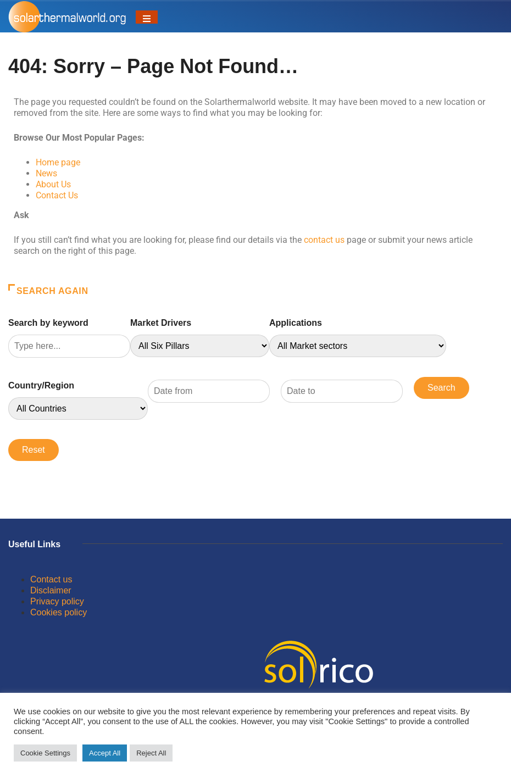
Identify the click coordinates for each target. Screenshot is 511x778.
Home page (58, 162)
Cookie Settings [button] (45, 753)
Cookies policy (58, 612)
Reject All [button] (151, 753)
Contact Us (57, 195)
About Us (53, 184)
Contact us (51, 579)
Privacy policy (57, 601)
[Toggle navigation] (146, 17)
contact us (324, 240)
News (46, 173)
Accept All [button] (104, 753)
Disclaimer (50, 590)
